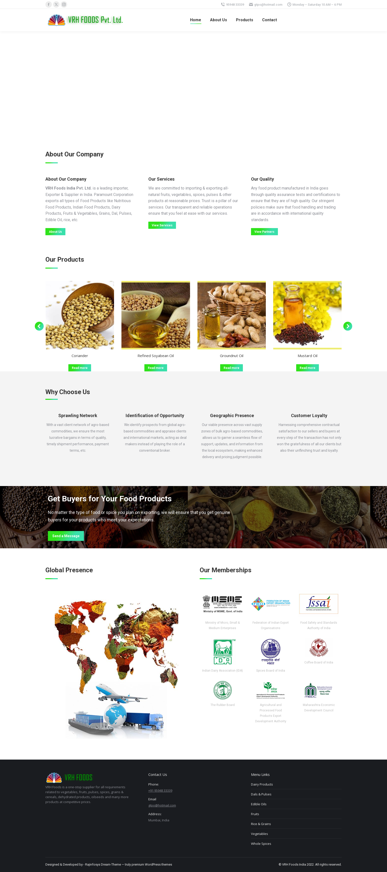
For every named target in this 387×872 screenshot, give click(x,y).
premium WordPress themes (152, 864)
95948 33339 (235, 4)
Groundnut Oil (231, 355)
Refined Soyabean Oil (155, 355)
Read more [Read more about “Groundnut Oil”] (231, 368)
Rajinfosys (92, 864)
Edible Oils (259, 804)
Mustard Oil (307, 355)
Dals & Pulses (261, 794)
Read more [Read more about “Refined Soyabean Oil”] (156, 368)
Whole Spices (261, 843)
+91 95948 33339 (160, 790)
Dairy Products (262, 784)
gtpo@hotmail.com (268, 4)
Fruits (255, 814)
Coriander (80, 355)
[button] (39, 326)
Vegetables (259, 833)
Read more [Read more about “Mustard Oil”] (307, 368)
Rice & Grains (261, 824)
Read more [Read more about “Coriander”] (80, 368)
